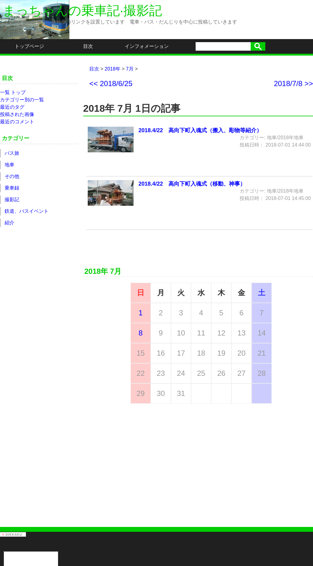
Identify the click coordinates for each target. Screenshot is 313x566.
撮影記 (12, 199)
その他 (12, 176)
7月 (130, 68)
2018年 (112, 68)
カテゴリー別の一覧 (22, 99)
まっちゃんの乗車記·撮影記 (82, 10)
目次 (88, 46)
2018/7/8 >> (293, 83)
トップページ (29, 46)
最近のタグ (12, 107)
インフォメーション (147, 46)
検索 (258, 46)
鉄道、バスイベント (27, 211)
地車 (9, 164)
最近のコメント (17, 121)
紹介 (9, 222)
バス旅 (12, 153)
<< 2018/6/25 (110, 83)
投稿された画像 (17, 114)
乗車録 (12, 187)
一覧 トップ (13, 92)
